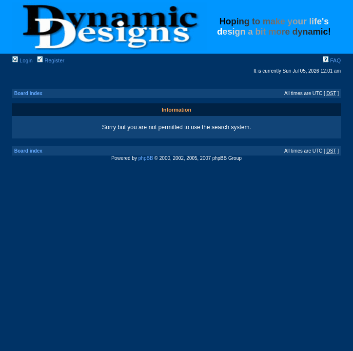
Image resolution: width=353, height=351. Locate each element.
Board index (28, 93)
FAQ (332, 60)
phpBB (145, 158)
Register (50, 60)
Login (22, 60)
